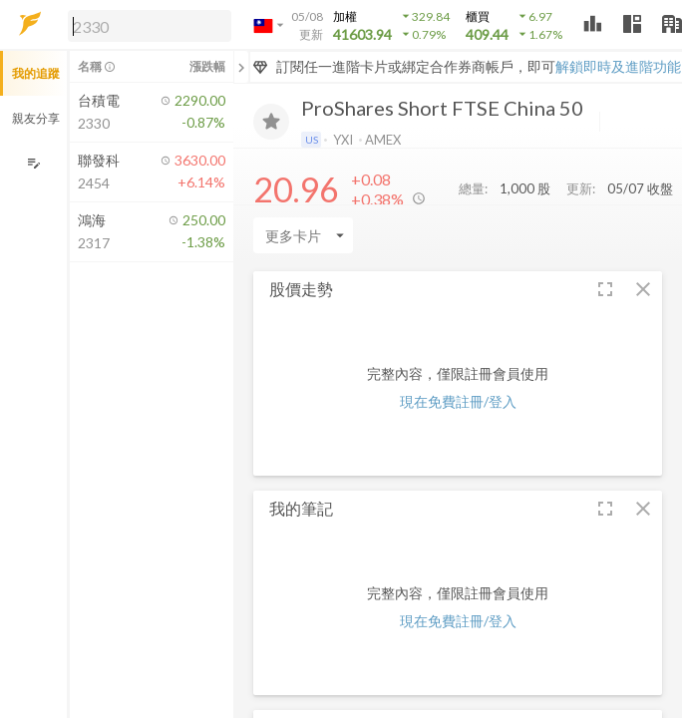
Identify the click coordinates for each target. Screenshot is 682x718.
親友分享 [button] (36, 118)
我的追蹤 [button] (36, 73)
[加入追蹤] (271, 122)
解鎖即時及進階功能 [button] (618, 66)
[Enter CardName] (303, 235)
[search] (149, 26)
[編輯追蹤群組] (33, 163)
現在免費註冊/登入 (458, 401)
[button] (145, 25)
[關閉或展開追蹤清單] (241, 67)
